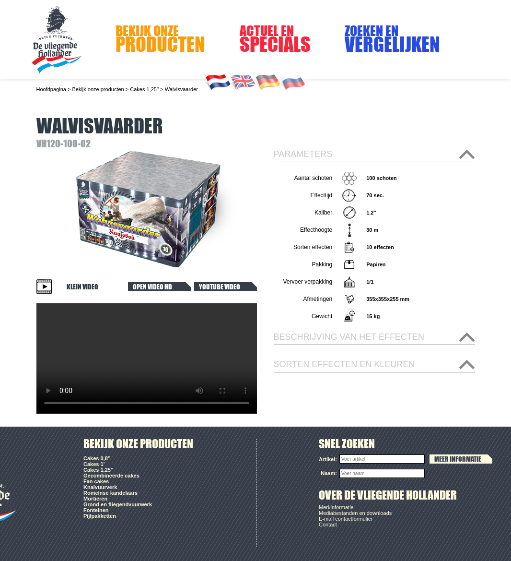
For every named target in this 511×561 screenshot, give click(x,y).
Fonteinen (96, 510)
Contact (328, 524)
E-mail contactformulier (345, 519)
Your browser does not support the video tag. (146, 358)
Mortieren (95, 498)
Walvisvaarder (181, 89)
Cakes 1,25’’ (144, 89)
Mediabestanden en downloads (355, 513)
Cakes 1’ (94, 464)
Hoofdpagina (51, 89)
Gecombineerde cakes (111, 475)
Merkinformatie (336, 507)
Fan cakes (96, 481)
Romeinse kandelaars (110, 493)
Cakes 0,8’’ (96, 458)
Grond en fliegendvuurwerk (117, 504)
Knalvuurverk (100, 487)
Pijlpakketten (99, 516)
